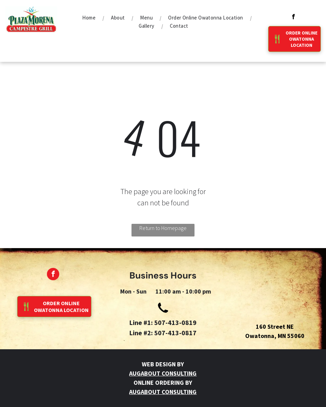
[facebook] (293, 17)
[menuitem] (89, 18)
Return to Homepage (163, 228)
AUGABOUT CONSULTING (163, 373)
